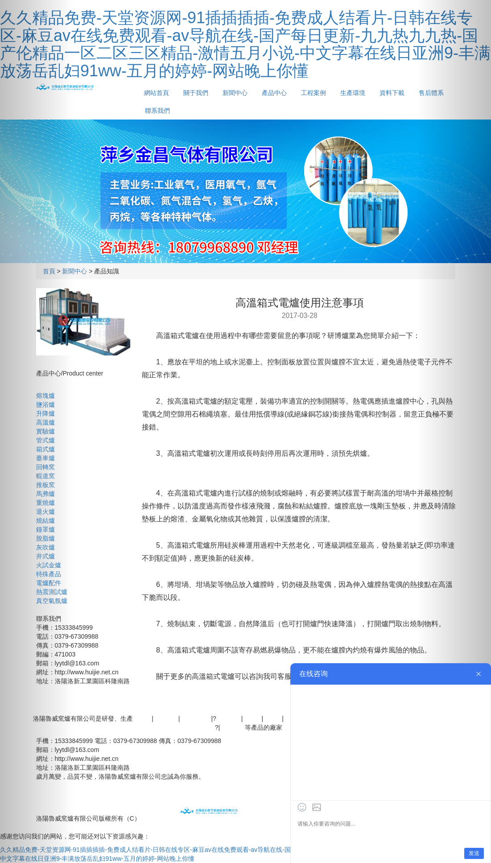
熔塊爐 (45, 395)
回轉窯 (45, 467)
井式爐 (45, 556)
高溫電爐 (165, 718)
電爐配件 (48, 582)
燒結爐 (45, 520)
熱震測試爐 (51, 591)
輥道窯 (45, 475)
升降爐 (45, 413)
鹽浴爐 (45, 404)
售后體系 (222, 709)
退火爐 (45, 511)
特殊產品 (48, 574)
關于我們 (195, 92)
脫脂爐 (45, 538)
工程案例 (313, 92)
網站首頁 (156, 92)
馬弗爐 (45, 493)
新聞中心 (235, 92)
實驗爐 (45, 431)
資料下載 (392, 92)
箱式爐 (45, 449)
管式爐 (45, 440)
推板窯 (45, 484)
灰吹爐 (45, 547)
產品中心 (274, 92)
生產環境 (352, 92)
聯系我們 (157, 110)
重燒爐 (45, 502)
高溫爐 (45, 422)
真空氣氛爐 (51, 600)
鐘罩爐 (45, 529)
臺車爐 (45, 458)
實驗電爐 (228, 718)
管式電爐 (232, 727)
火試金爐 (48, 565)
